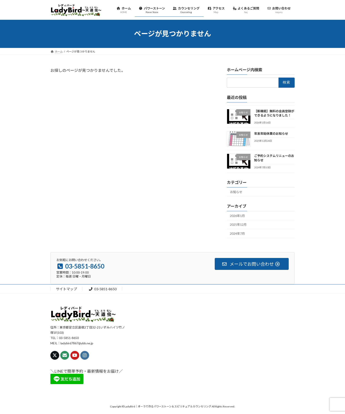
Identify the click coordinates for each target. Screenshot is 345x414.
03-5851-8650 (102, 289)
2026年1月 (237, 216)
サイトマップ (66, 289)
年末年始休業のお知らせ (271, 133)
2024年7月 (237, 233)
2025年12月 (238, 224)
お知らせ (236, 192)
